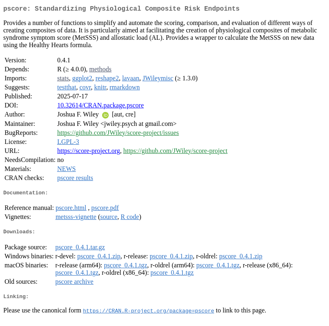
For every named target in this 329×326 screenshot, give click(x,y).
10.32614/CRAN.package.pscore (100, 106)
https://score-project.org (88, 152)
